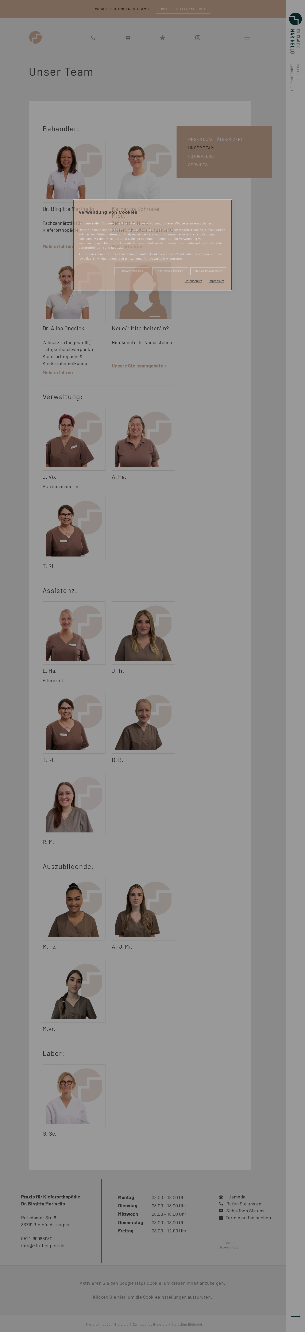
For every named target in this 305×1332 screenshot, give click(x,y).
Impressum (216, 281)
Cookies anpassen (132, 271)
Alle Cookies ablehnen (170, 271)
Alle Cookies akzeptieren (208, 271)
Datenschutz (193, 281)
